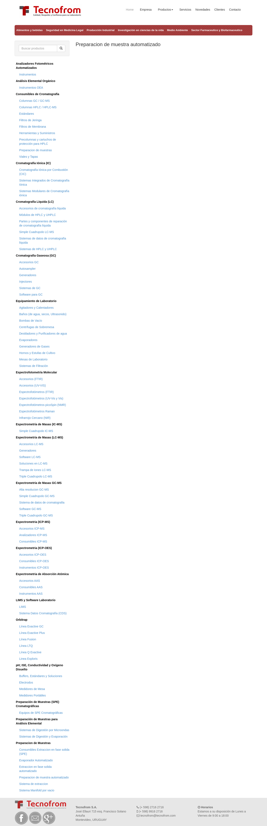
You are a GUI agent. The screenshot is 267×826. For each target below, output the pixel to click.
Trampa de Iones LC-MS (35, 470)
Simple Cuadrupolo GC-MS (37, 496)
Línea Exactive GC (31, 626)
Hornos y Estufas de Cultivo (37, 353)
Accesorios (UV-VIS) (32, 385)
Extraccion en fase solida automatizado (35, 769)
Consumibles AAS (31, 587)
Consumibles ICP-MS (33, 541)
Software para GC (31, 294)
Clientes (219, 9)
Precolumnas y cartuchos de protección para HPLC (37, 141)
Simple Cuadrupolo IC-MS (36, 431)
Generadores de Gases (34, 346)
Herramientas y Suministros (37, 133)
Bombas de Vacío (30, 320)
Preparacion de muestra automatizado (44, 777)
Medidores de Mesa (32, 689)
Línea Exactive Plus (32, 633)
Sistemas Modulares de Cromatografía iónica (44, 193)
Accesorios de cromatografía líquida (42, 208)
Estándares (26, 113)
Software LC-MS (30, 457)
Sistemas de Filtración (33, 366)
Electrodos (26, 682)
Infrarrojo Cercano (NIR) (34, 417)
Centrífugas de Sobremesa (36, 327)
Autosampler (27, 268)
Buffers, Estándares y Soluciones (40, 676)
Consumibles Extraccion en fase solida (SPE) (44, 751)
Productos (165, 9)
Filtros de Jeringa (30, 120)
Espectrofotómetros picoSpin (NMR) (42, 405)
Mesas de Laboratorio (33, 359)
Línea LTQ (26, 645)
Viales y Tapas (28, 156)
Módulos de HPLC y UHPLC (37, 215)
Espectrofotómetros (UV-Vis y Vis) (41, 398)
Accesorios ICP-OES (32, 554)
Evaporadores (28, 340)
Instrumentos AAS (31, 593)
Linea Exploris (28, 658)
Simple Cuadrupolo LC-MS (36, 232)
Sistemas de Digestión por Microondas (44, 730)
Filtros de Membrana (32, 126)
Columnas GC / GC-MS (34, 100)
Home (130, 9)
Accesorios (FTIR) (31, 379)
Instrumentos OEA (31, 87)
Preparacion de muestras (35, 150)
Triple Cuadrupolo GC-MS (36, 515)
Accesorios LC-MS (31, 444)
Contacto (235, 9)
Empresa (146, 9)
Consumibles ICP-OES (34, 561)
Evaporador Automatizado (36, 760)
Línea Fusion (27, 639)
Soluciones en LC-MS (33, 463)
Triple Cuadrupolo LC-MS (35, 476)
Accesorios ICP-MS (31, 528)
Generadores (27, 275)
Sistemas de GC (29, 288)
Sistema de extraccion (33, 784)
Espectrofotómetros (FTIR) (36, 392)
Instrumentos (27, 74)
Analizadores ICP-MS (33, 535)
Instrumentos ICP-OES (34, 567)
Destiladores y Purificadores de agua (43, 333)
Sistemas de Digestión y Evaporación (43, 736)
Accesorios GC (29, 262)
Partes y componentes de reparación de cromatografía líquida (43, 223)
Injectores (25, 281)
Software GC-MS (30, 509)
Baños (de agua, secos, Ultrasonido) (42, 314)
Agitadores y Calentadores (36, 307)
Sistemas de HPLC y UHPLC (38, 249)
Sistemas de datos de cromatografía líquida (42, 240)
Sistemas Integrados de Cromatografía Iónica (44, 182)
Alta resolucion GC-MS (34, 489)
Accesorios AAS (29, 580)
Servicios (185, 9)
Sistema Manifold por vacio (36, 790)
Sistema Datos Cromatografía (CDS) (43, 613)
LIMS (22, 606)
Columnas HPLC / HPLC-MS (38, 107)
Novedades (202, 9)
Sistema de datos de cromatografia (41, 502)
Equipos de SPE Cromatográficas (41, 712)
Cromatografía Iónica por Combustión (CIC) (43, 172)
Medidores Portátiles (32, 695)
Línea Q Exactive (30, 652)
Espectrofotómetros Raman (37, 411)
